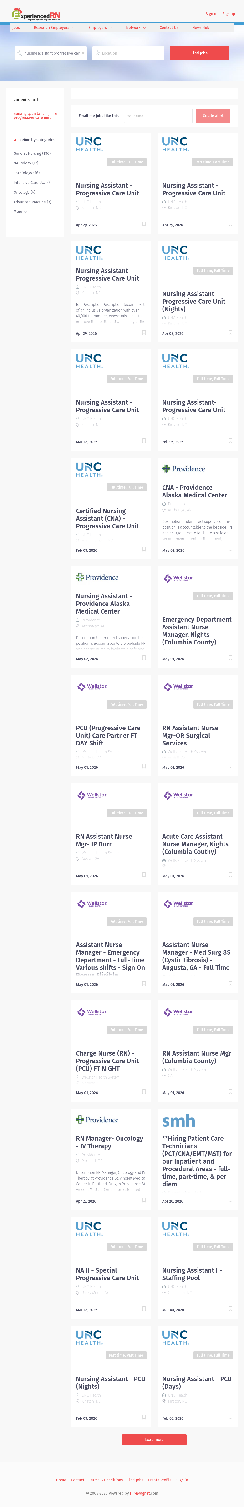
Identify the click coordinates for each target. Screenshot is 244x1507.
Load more (154, 1439)
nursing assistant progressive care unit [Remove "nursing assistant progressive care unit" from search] (32, 115)
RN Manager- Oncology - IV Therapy (109, 1142)
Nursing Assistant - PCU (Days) (197, 1382)
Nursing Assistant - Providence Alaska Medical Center (104, 603)
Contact (77, 1480)
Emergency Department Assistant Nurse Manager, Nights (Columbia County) (197, 631)
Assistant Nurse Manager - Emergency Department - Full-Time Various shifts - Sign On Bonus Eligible (110, 960)
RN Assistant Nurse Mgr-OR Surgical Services (190, 735)
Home (61, 1480)
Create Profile (160, 1480)
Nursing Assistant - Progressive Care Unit (107, 189)
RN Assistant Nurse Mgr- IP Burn (104, 840)
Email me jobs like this (99, 116)
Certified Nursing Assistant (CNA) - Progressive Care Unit (107, 518)
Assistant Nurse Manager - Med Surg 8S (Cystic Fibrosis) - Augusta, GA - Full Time (196, 956)
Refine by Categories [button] (36, 140)
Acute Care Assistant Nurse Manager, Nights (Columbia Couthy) (195, 844)
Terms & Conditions (106, 1480)
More (18, 211)
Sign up (228, 13)
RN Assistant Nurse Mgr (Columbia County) (196, 1057)
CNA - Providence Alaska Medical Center (194, 491)
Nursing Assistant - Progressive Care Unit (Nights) (193, 301)
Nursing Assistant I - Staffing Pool (192, 1274)
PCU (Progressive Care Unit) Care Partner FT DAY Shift (108, 735)
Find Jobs (199, 53)
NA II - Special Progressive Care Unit (107, 1274)
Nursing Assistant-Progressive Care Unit (193, 406)
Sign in (211, 13)
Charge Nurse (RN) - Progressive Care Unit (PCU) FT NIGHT (107, 1061)
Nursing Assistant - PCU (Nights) (111, 1382)
